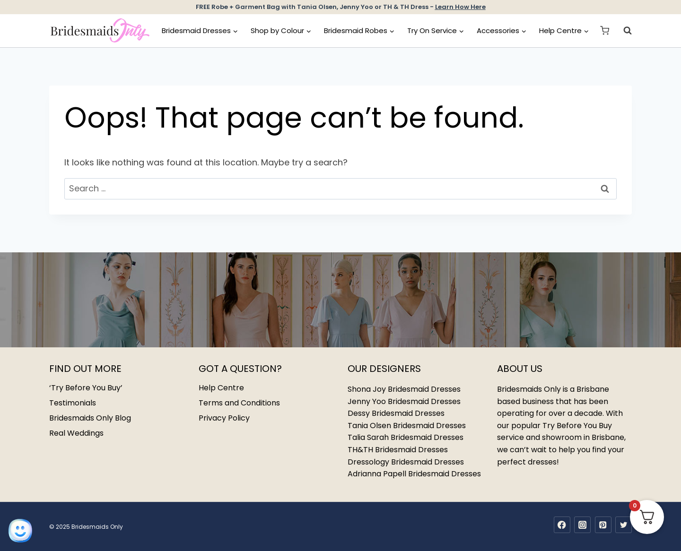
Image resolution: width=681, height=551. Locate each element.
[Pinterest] (603, 525)
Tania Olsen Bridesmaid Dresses (407, 425)
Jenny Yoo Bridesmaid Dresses (404, 401)
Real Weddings (76, 433)
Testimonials (72, 402)
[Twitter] (623, 525)
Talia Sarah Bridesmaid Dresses (405, 437)
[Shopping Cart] (604, 30)
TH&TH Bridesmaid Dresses (398, 449)
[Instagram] (582, 525)
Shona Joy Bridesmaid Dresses (404, 389)
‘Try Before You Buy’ (85, 387)
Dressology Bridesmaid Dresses (406, 461)
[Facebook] (562, 525)
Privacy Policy (224, 418)
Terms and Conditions (239, 402)
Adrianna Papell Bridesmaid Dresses (414, 473)
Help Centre (221, 387)
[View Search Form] (623, 30)
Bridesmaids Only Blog (90, 418)
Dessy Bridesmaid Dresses (396, 413)
